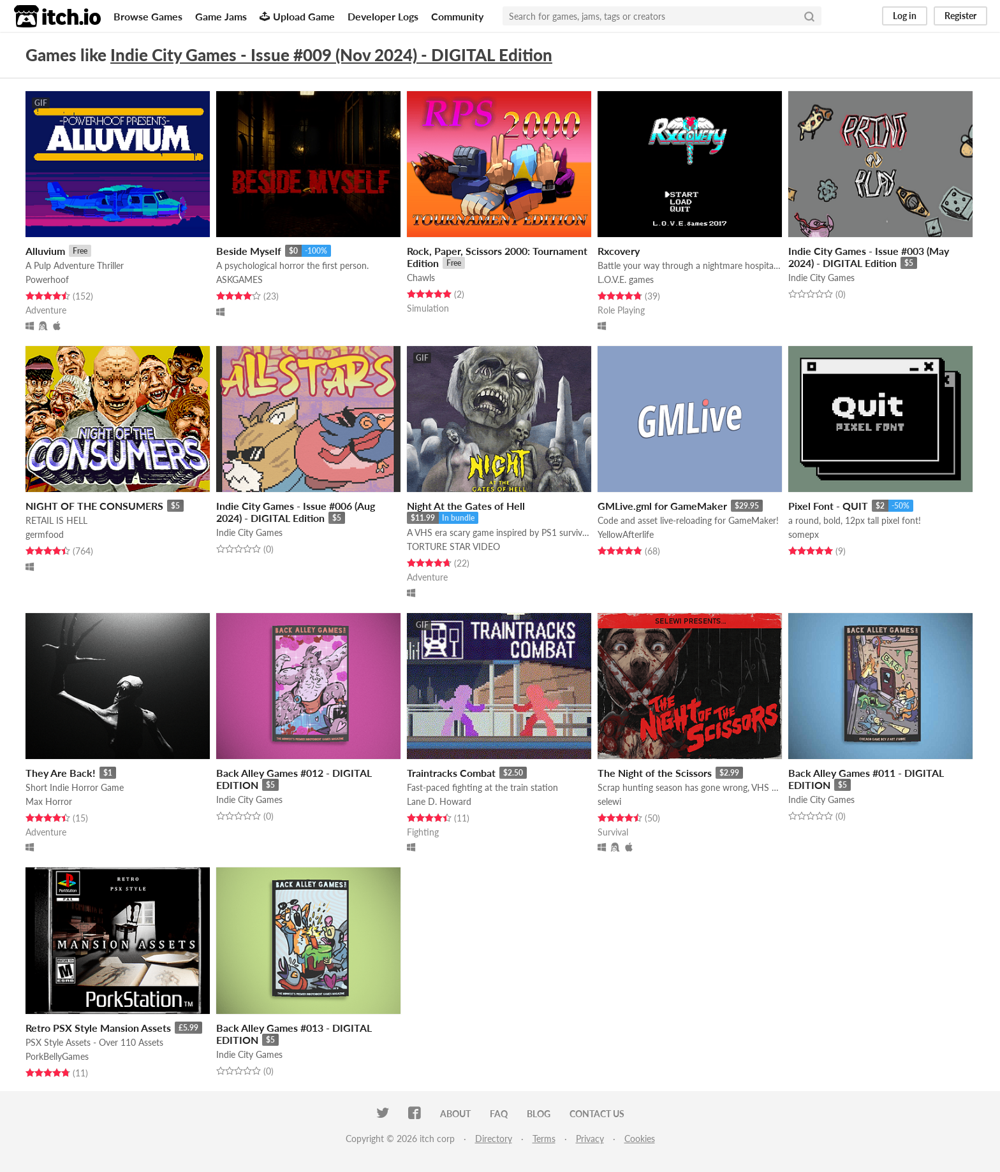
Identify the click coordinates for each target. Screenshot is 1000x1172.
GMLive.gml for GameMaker (662, 506)
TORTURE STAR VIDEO (453, 546)
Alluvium (45, 251)
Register (960, 15)
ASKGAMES (239, 279)
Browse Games (148, 16)
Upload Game (297, 16)
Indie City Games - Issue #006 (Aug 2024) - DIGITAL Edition (295, 512)
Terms (544, 1138)
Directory (493, 1138)
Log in (904, 15)
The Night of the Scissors (655, 773)
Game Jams (221, 16)
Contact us (597, 1113)
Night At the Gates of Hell (466, 506)
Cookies (639, 1138)
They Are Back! (61, 773)
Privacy (590, 1138)
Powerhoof (47, 279)
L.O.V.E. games (626, 279)
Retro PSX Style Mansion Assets (98, 1028)
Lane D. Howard (439, 801)
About (455, 1113)
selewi (609, 801)
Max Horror (49, 801)
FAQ (499, 1113)
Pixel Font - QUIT (828, 506)
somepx (803, 534)
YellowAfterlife (626, 534)
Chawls (421, 277)
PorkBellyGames (57, 1056)
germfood (45, 534)
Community (457, 16)
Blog (538, 1113)
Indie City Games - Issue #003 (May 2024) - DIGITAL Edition (868, 257)
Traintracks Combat (451, 773)
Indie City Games (821, 277)
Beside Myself (248, 251)
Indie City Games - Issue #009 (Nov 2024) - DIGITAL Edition (331, 55)
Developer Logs (383, 16)
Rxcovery (619, 251)
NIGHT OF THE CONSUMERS (94, 506)
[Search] (809, 15)
